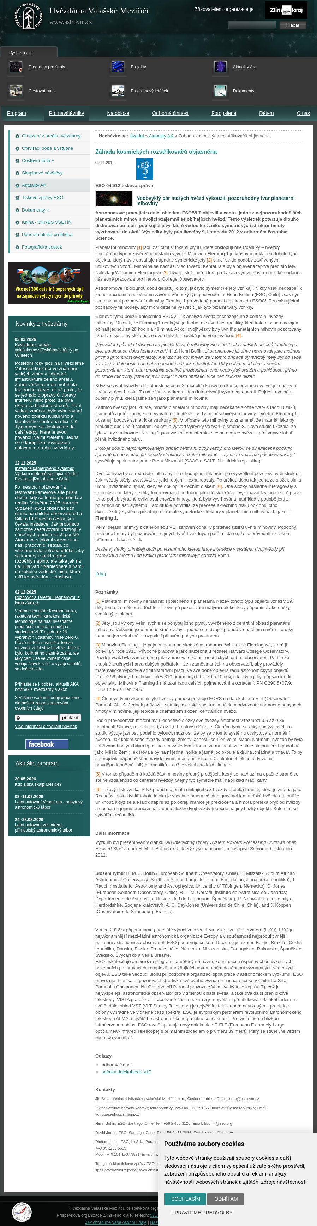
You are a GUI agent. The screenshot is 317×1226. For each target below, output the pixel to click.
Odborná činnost (170, 113)
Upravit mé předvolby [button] (202, 1212)
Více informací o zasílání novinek (46, 726)
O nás (303, 113)
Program (16, 113)
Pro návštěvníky (66, 113)
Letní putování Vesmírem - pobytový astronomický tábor (49, 804)
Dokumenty (244, 90)
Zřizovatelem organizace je (224, 9)
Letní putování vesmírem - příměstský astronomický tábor (43, 827)
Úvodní (137, 136)
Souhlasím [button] (185, 1199)
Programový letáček (149, 90)
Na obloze (118, 113)
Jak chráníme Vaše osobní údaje (116, 1222)
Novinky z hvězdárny (42, 324)
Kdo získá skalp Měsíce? (38, 784)
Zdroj (100, 573)
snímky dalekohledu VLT (126, 1071)
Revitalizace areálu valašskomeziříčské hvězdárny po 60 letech (46, 350)
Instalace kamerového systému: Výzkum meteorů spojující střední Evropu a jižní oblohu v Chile (46, 474)
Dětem (266, 113)
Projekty (138, 67)
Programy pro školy (47, 67)
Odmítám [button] (226, 1199)
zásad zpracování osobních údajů (41, 705)
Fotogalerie (223, 113)
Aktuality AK (244, 67)
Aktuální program (37, 763)
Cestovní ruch (42, 90)
